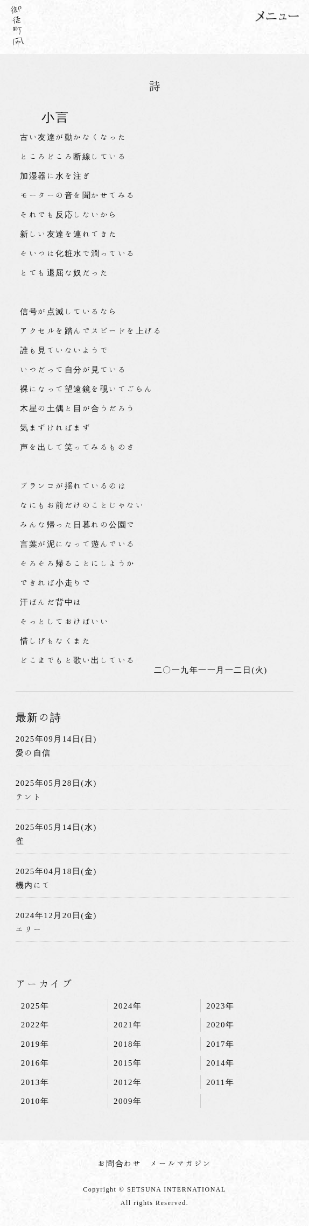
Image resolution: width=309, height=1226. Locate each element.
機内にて (33, 885)
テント (29, 797)
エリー (29, 929)
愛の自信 (33, 753)
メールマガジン (181, 1163)
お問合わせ (119, 1163)
